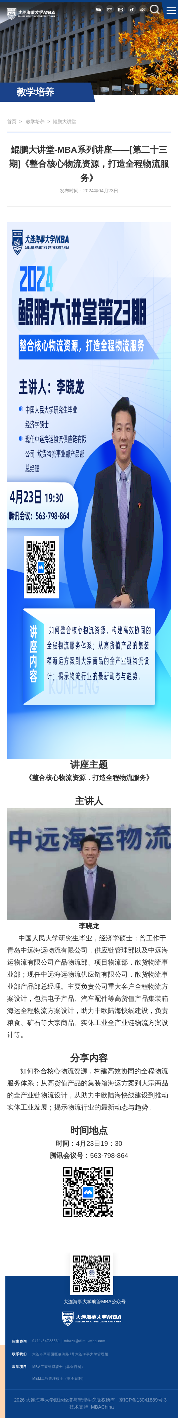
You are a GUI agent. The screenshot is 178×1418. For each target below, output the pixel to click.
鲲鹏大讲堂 (64, 121)
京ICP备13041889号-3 (143, 1400)
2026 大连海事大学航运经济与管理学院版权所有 (64, 1400)
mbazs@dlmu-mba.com (84, 1341)
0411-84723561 (46, 1341)
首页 (11, 121)
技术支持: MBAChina (92, 1407)
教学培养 (35, 121)
